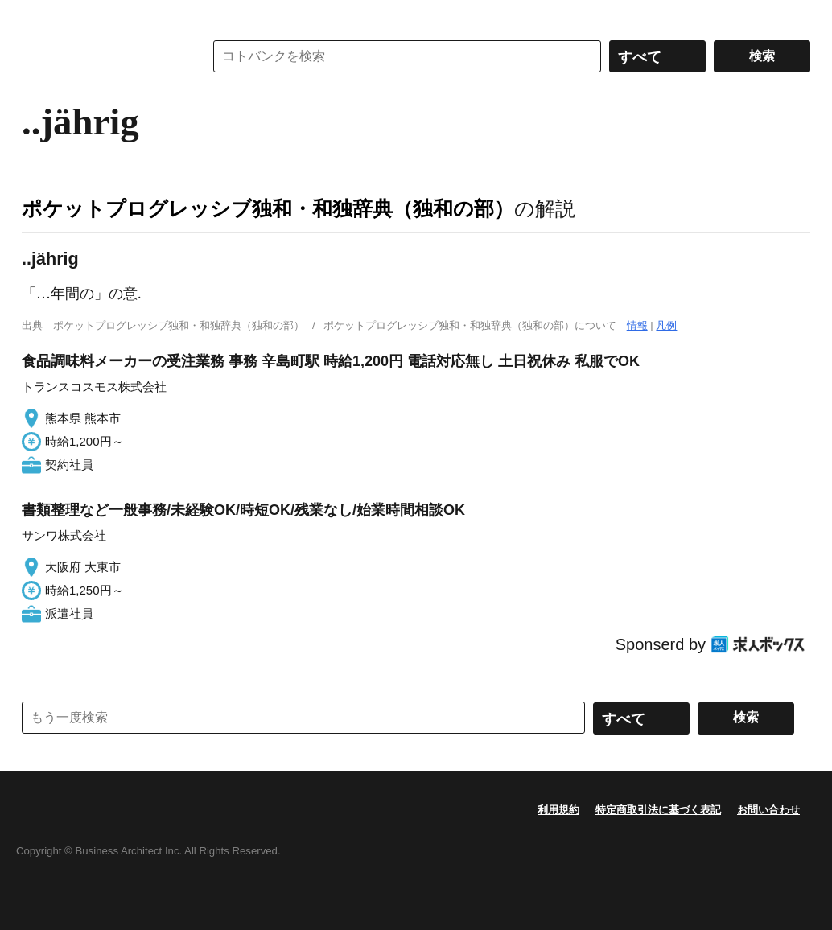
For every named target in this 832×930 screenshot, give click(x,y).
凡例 (666, 325)
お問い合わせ (768, 810)
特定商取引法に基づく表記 (658, 810)
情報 (637, 325)
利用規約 (558, 810)
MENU (38, 16)
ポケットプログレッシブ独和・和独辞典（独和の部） (268, 208)
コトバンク (101, 56)
